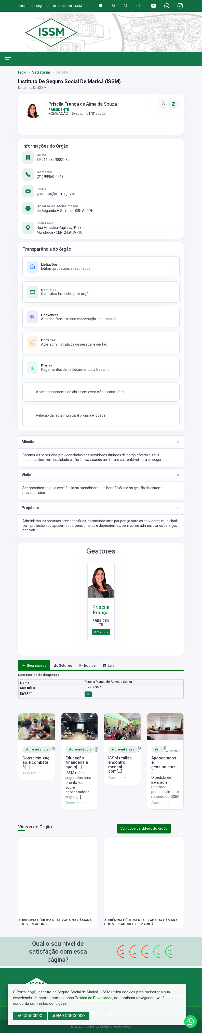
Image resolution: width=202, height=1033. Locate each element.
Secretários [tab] (34, 665)
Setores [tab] (63, 665)
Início (22, 72)
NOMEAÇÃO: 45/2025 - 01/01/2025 (77, 113)
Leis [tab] (109, 665)
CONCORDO (30, 1015)
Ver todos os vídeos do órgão (144, 828)
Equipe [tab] (87, 665)
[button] (101, 441)
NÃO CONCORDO (68, 1015)
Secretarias (41, 72)
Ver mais (101, 632)
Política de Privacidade (93, 998)
